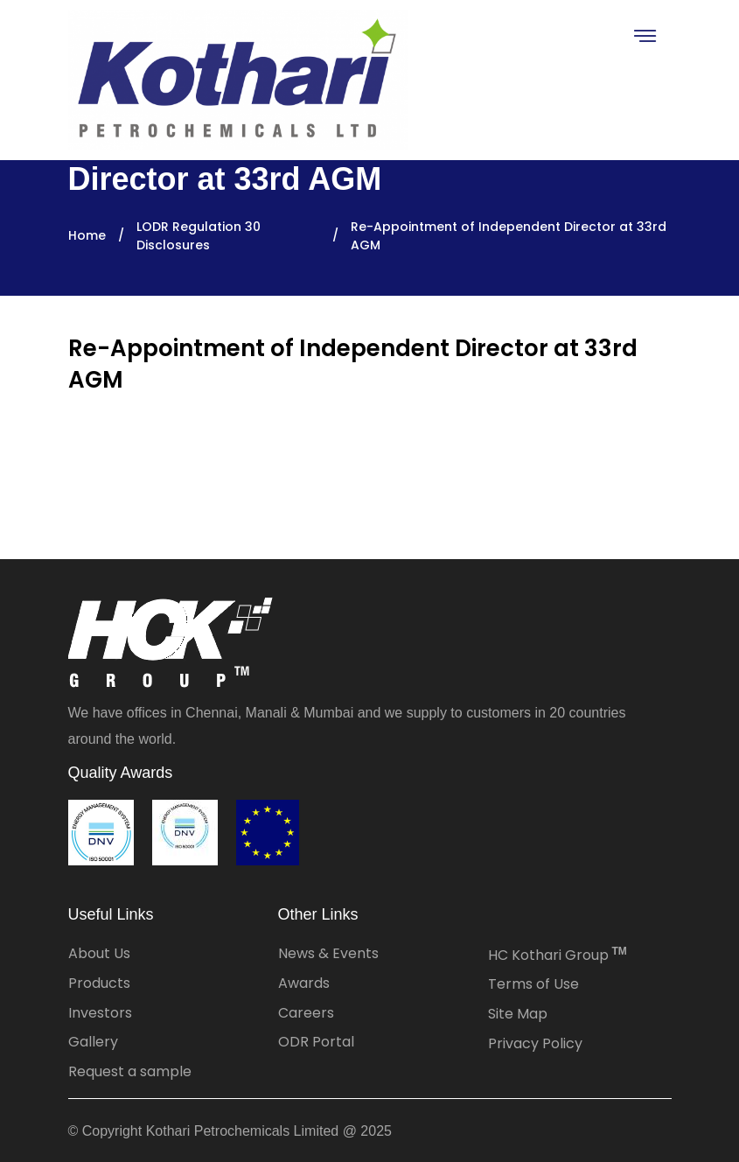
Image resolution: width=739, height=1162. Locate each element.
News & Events (328, 953)
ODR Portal (316, 1042)
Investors (100, 1013)
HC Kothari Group (557, 955)
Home (87, 235)
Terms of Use (533, 984)
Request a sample (130, 1071)
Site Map (517, 1014)
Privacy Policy (535, 1043)
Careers (306, 1013)
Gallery (93, 1042)
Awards (304, 983)
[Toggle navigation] (644, 35)
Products (99, 983)
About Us (99, 953)
